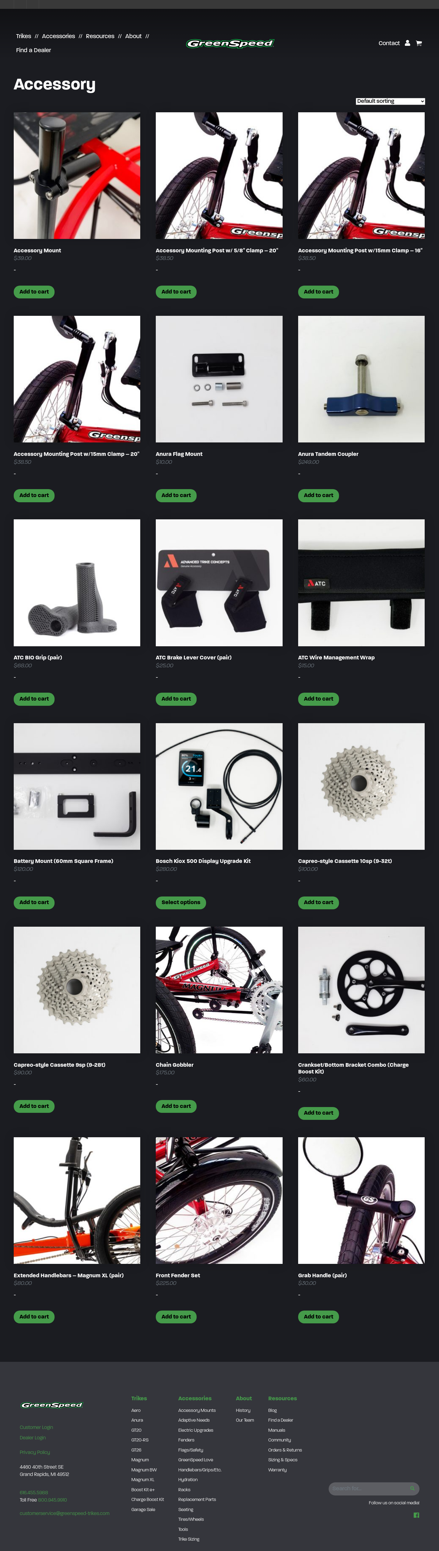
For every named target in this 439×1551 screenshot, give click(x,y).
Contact (389, 44)
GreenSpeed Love (195, 1460)
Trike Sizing (188, 1539)
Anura (137, 1420)
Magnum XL (142, 1480)
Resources (100, 37)
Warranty (277, 1470)
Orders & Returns (285, 1450)
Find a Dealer (33, 51)
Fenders (186, 1440)
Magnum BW (144, 1470)
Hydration (188, 1480)
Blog (272, 1411)
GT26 (136, 1450)
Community (279, 1440)
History (243, 1411)
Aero (136, 1411)
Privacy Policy (35, 1452)
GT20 (136, 1430)
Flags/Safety (190, 1450)
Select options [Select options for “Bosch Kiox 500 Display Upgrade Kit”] (181, 903)
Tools (183, 1530)
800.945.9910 (52, 1500)
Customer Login (36, 1427)
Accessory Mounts (197, 1411)
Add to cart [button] (34, 292)
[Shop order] (390, 101)
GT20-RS (139, 1440)
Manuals (276, 1430)
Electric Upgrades (195, 1430)
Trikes (23, 37)
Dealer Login (33, 1438)
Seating (185, 1510)
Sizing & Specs (283, 1460)
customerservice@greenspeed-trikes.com (64, 1513)
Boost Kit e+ (143, 1490)
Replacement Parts (197, 1500)
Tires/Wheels (191, 1519)
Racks (184, 1490)
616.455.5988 (34, 1493)
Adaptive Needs (194, 1420)
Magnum (140, 1460)
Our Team (245, 1420)
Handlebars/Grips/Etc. (200, 1470)
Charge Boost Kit (147, 1500)
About (133, 37)
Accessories (58, 37)
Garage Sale (143, 1510)
